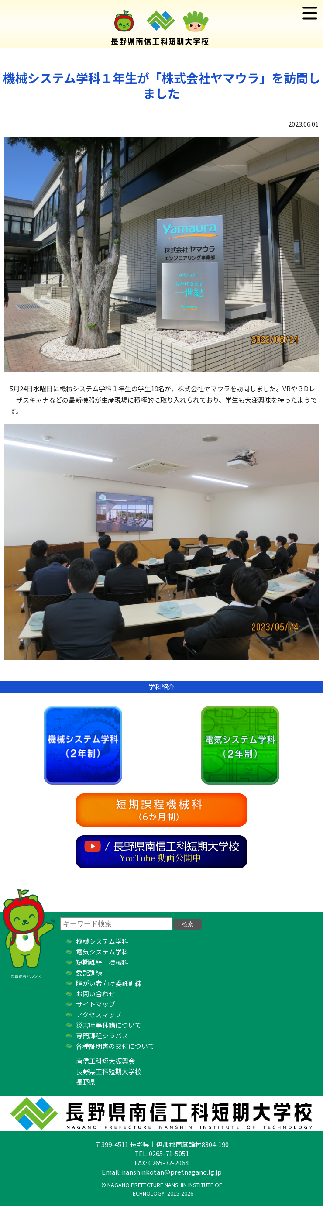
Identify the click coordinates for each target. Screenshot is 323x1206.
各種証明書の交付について (115, 1046)
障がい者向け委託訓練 (108, 983)
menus (310, 13)
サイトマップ (95, 1004)
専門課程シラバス (102, 1035)
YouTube (161, 851)
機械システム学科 (83, 745)
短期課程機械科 (161, 810)
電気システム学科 (240, 745)
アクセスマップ (98, 1014)
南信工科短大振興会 (105, 1060)
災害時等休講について (108, 1025)
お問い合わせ (95, 993)
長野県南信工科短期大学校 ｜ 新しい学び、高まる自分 (161, 24)
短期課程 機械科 (102, 962)
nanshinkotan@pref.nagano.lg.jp (172, 1171)
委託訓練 (89, 972)
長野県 (86, 1081)
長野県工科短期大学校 (108, 1071)
